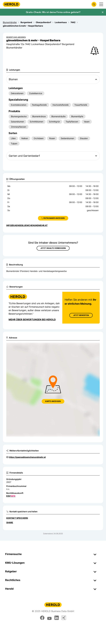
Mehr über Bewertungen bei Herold (32, 319)
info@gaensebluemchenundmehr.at (27, 225)
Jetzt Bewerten (81, 315)
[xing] (64, 617)
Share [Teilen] (9, 522)
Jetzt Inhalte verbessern (53, 248)
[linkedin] (56, 617)
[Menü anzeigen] (101, 4)
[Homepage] (11, 4)
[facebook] (42, 617)
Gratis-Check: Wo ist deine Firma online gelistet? (53, 12)
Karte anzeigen (53, 401)
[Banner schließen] (102, 12)
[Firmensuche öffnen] (93, 4)
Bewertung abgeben (16, 37)
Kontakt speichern (17, 518)
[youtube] (49, 617)
